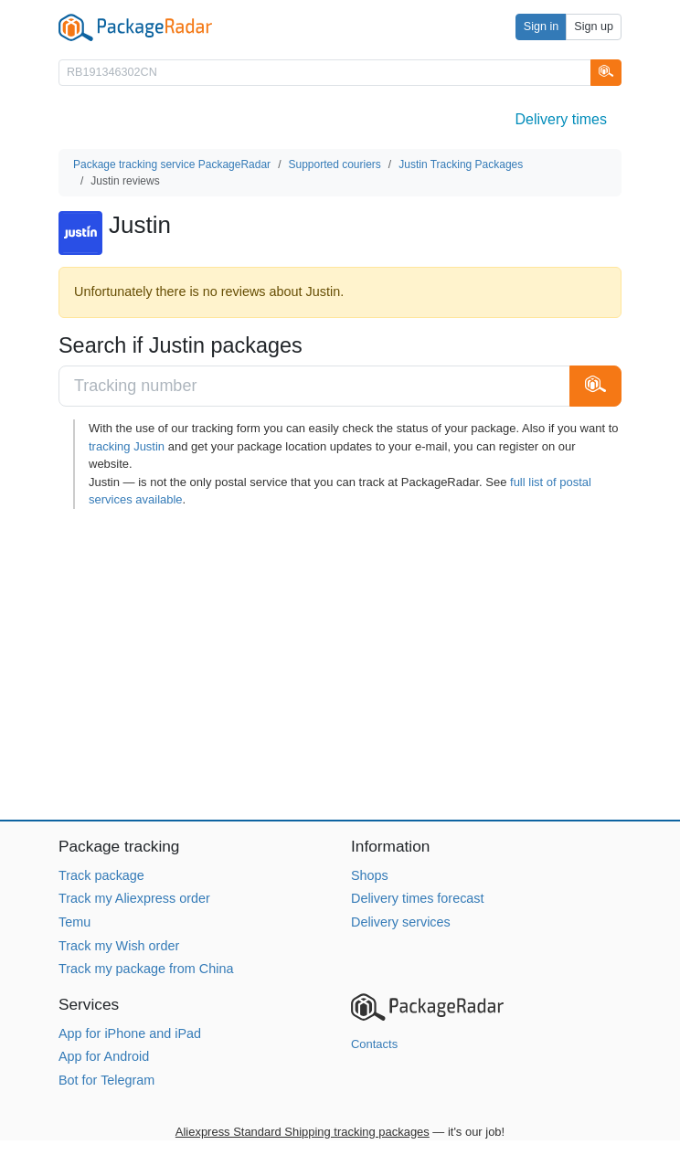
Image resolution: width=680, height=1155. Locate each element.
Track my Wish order (118, 945)
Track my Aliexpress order (134, 898)
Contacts (374, 1044)
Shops (369, 875)
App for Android (103, 1056)
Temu (74, 922)
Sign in (541, 26)
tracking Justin (127, 446)
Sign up (593, 26)
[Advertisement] (340, 664)
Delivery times (561, 119)
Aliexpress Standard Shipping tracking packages (302, 1132)
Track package (101, 875)
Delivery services (401, 922)
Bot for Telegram (106, 1080)
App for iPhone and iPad (129, 1033)
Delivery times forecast (417, 898)
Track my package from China (145, 968)
